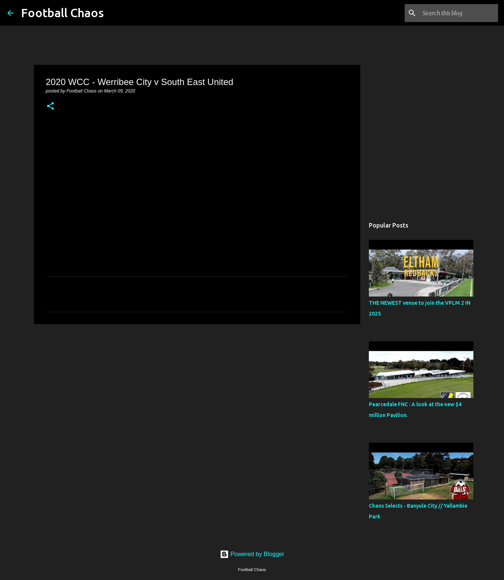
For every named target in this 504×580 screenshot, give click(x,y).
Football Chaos (62, 12)
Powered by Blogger (252, 554)
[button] (50, 106)
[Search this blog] (459, 13)
